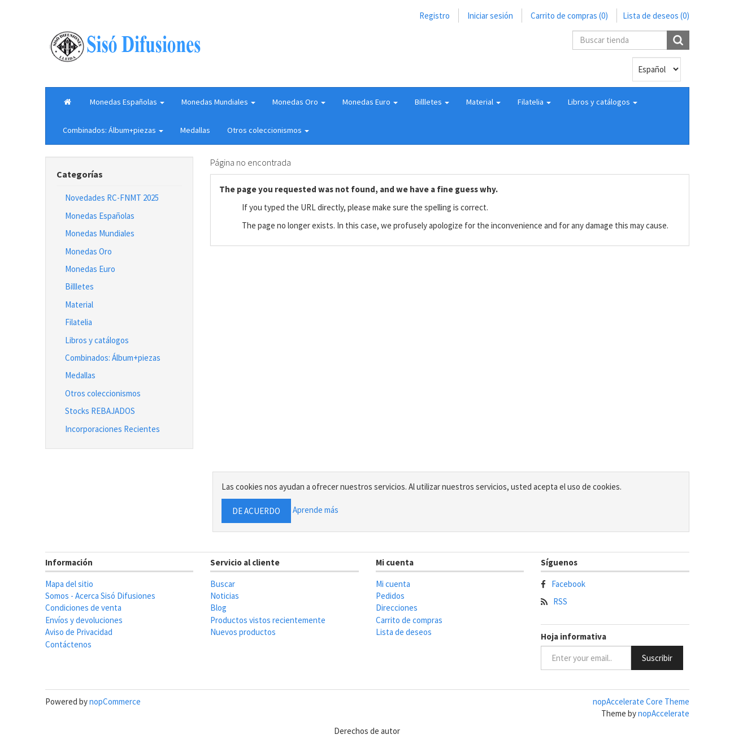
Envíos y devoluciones (84, 620)
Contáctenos (68, 644)
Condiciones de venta (83, 607)
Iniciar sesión (490, 15)
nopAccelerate (663, 713)
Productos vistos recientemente (267, 620)
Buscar (222, 583)
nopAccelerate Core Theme (641, 701)
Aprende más (315, 509)
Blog (218, 607)
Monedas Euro (90, 268)
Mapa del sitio (69, 583)
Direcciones (397, 607)
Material (79, 304)
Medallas (195, 130)
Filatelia (78, 322)
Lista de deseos (404, 632)
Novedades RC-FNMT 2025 (112, 197)
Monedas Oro (88, 251)
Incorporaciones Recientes (112, 429)
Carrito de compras (409, 620)
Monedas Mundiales (99, 233)
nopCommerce (115, 701)
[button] (127, 102)
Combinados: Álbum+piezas (112, 357)
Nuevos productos (243, 632)
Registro (434, 15)
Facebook (568, 583)
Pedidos (390, 595)
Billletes (79, 286)
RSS (560, 601)
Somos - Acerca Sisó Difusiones (100, 595)
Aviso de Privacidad (78, 632)
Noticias (224, 595)
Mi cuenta (393, 583)
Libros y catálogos (97, 340)
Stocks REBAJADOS (100, 410)
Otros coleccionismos (103, 393)
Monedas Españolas (99, 215)
